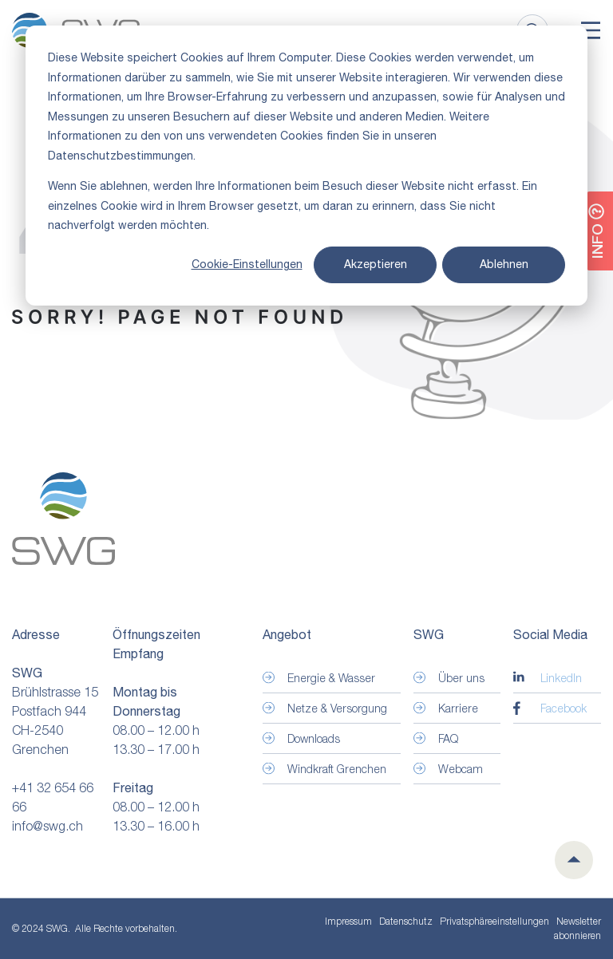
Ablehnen (504, 264)
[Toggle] (590, 30)
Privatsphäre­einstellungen (494, 921)
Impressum (348, 921)
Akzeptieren (375, 264)
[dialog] (306, 166)
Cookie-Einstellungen (247, 264)
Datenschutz (406, 921)
